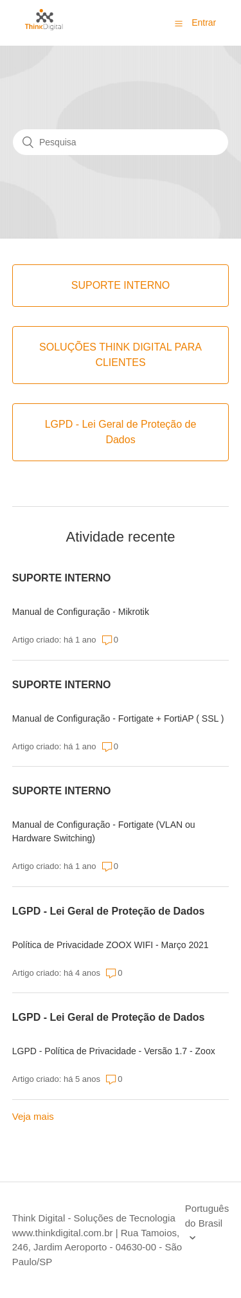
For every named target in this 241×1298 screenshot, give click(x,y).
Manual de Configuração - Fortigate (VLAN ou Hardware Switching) (103, 831)
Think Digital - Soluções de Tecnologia (93, 1217)
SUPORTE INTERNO (61, 577)
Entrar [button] (204, 22)
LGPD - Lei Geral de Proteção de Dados (108, 911)
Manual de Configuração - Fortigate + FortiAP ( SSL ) (118, 718)
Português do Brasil (207, 1216)
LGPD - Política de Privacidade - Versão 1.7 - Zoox (113, 1051)
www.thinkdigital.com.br (62, 1232)
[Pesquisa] (120, 142)
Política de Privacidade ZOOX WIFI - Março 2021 (110, 945)
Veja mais (33, 1116)
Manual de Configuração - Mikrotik (80, 612)
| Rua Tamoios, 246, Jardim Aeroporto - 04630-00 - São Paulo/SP (97, 1247)
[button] (179, 23)
